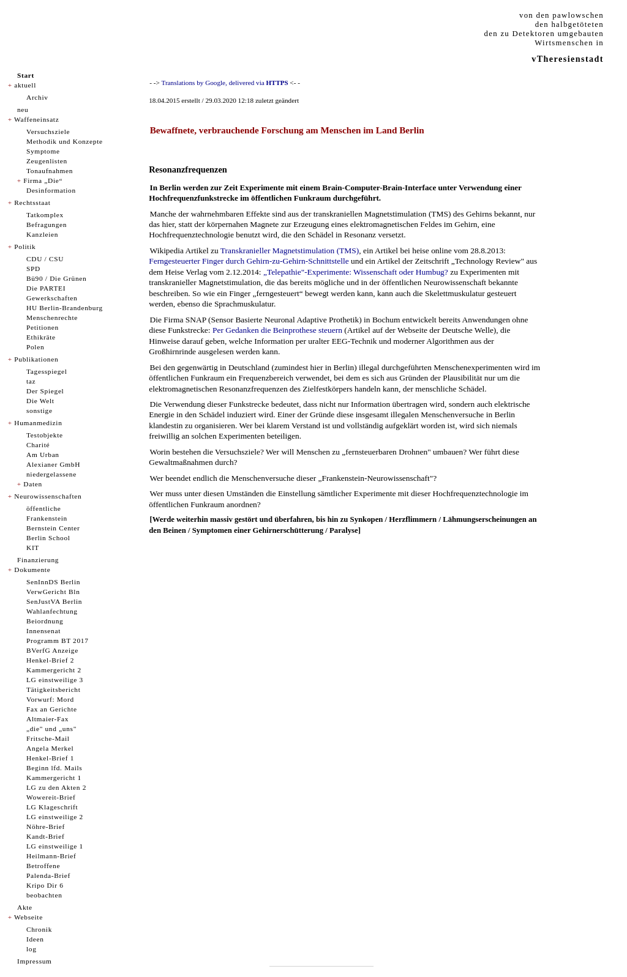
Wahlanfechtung (52, 611)
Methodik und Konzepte (64, 141)
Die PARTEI (46, 288)
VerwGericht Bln (53, 591)
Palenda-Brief (48, 875)
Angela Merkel (49, 748)
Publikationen (36, 359)
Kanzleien (42, 234)
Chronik (39, 929)
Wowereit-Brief (51, 797)
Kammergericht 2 (53, 670)
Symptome (43, 151)
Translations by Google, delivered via (224, 82)
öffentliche (43, 508)
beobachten (44, 895)
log (31, 949)
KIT (32, 547)
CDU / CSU (45, 258)
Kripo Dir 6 (45, 885)
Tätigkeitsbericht (53, 689)
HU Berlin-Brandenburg (64, 307)
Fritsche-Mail (48, 738)
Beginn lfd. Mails (54, 767)
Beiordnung (44, 621)
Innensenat (43, 630)
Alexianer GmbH (53, 464)
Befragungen (46, 224)
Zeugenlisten (46, 161)
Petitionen (42, 327)
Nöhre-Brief (45, 826)
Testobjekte (44, 435)
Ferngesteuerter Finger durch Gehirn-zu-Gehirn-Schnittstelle (249, 261)
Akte (24, 907)
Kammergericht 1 (53, 777)
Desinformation (51, 190)
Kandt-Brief (45, 836)
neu (22, 109)
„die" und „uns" (51, 728)
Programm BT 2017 (57, 640)
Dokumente (32, 569)
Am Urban (42, 454)
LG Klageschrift (52, 807)
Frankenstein (46, 518)
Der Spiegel (45, 391)
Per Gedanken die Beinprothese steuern (277, 330)
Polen (35, 347)
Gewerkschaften (51, 298)
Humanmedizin (38, 422)
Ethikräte (41, 337)
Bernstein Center (53, 528)
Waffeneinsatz (36, 119)
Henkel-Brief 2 (50, 660)
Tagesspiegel (46, 371)
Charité (38, 444)
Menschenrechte (52, 317)
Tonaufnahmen (49, 170)
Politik (25, 246)
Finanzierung (38, 559)
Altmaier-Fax (47, 719)
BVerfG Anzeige (52, 650)
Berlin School (48, 537)
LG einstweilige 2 (54, 816)
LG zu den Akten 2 (56, 787)
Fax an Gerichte (51, 709)
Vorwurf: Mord (50, 699)
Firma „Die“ (42, 180)
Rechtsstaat (32, 202)
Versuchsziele (48, 131)
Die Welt (40, 400)
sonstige (39, 410)
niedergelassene (51, 474)
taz (31, 381)
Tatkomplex (45, 214)
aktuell (25, 85)
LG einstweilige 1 (54, 846)
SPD (33, 268)
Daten (32, 484)
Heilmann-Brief (51, 856)
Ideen (35, 939)
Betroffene (43, 865)
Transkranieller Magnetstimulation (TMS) (289, 250)
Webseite (28, 917)
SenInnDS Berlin (53, 581)
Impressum (34, 961)
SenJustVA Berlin (54, 601)
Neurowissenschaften (47, 496)
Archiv (37, 97)
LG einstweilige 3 (54, 679)
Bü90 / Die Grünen (56, 278)
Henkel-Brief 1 (50, 758)
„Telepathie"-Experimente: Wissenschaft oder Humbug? (355, 272)
